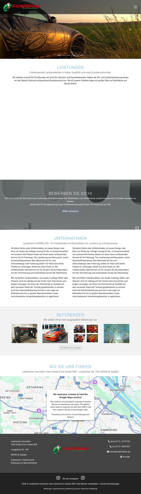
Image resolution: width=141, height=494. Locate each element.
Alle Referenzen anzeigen (70, 348)
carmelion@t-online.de (120, 451)
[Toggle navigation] (135, 7)
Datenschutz (28, 460)
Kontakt (126, 457)
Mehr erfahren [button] (70, 211)
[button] (10, 29)
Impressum (16, 460)
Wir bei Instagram (70, 478)
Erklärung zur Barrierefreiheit (24, 463)
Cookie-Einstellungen (109, 484)
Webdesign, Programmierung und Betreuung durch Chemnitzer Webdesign (70, 489)
